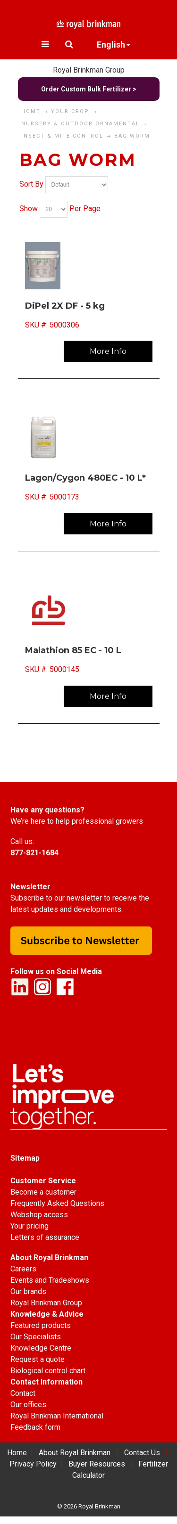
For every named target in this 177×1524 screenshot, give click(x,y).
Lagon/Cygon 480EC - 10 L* (85, 478)
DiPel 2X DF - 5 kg (65, 306)
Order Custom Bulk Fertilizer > (88, 89)
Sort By (31, 184)
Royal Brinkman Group (89, 70)
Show (28, 208)
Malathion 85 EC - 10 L (73, 650)
